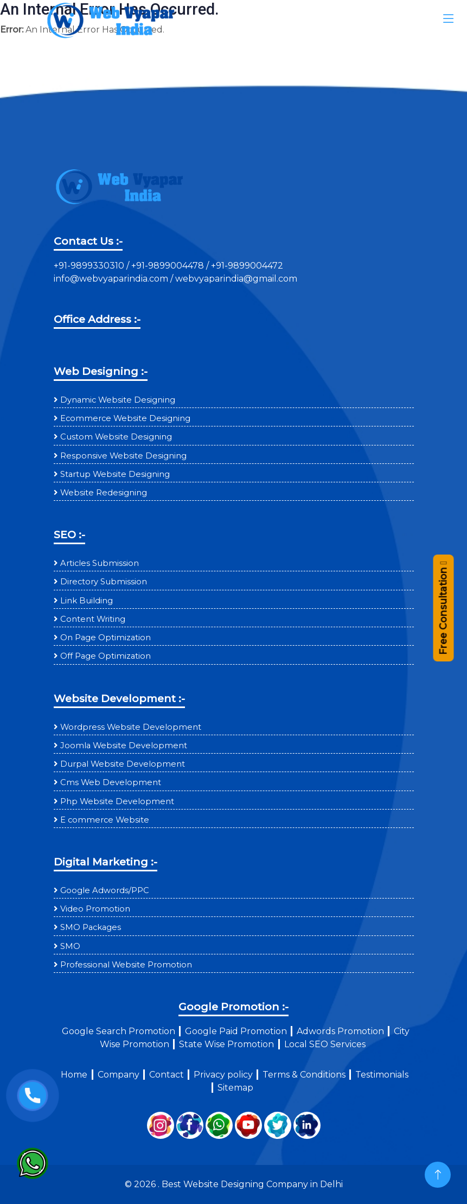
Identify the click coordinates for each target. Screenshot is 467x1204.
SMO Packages (90, 927)
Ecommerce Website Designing (125, 418)
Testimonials (381, 1074)
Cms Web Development (110, 782)
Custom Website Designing (116, 437)
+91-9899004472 (246, 265)
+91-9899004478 (168, 265)
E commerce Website (104, 820)
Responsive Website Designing (123, 456)
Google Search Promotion (118, 1031)
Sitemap (235, 1087)
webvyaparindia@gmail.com (236, 278)
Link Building (86, 601)
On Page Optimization (105, 637)
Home (74, 1074)
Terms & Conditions (304, 1074)
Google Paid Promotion (236, 1031)
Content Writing (92, 619)
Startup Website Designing (115, 474)
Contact (166, 1074)
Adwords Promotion (340, 1031)
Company (118, 1074)
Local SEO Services (325, 1044)
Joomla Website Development (123, 745)
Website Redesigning (103, 493)
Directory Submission (103, 582)
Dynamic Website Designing (117, 400)
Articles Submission (99, 563)
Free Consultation (443, 612)
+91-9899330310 (90, 265)
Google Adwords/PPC (104, 890)
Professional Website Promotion (126, 965)
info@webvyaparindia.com (112, 278)
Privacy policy (223, 1074)
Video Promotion (95, 909)
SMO (70, 946)
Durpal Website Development (122, 764)
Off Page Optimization (105, 656)
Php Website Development (117, 801)
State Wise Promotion (226, 1044)
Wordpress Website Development (130, 727)
